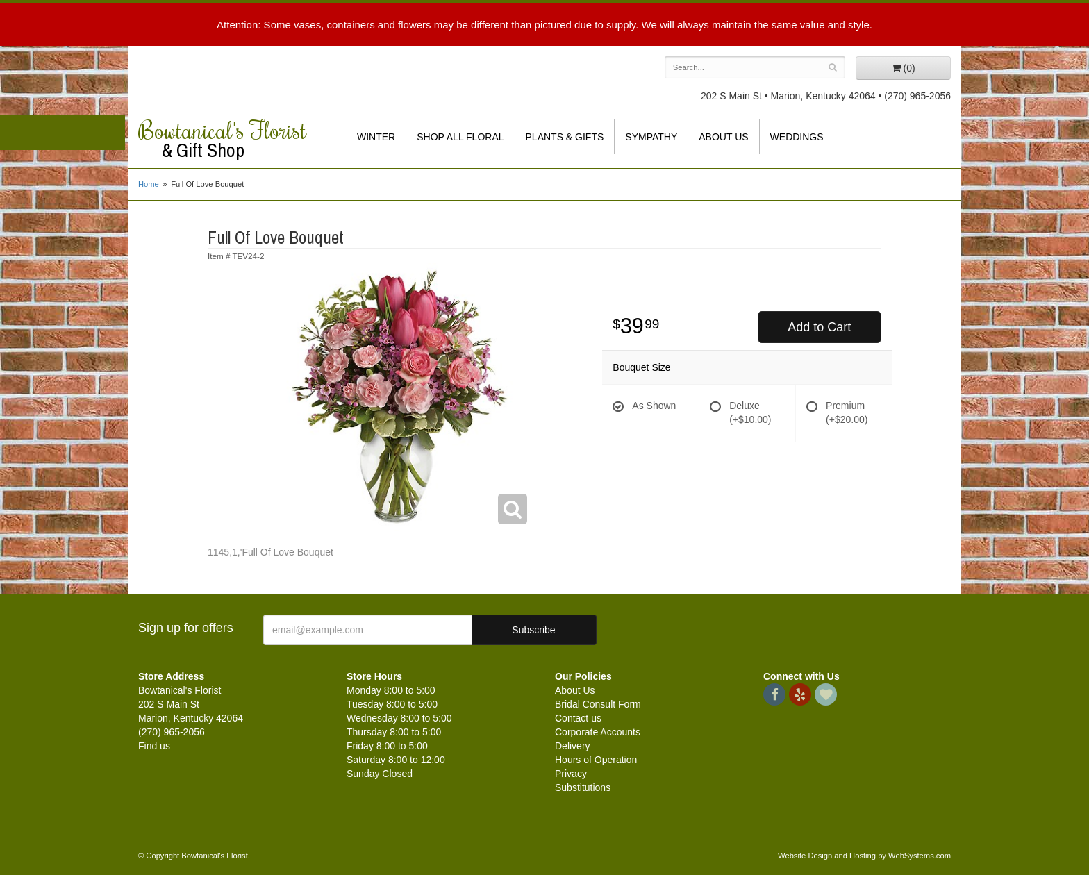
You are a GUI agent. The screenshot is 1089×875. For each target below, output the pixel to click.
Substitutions (582, 787)
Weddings (797, 136)
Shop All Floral (460, 136)
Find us (154, 745)
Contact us (578, 718)
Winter (376, 136)
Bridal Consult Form (598, 704)
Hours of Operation (596, 759)
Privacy (571, 773)
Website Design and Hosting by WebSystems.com (864, 855)
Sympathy (651, 136)
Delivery (572, 745)
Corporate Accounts (597, 732)
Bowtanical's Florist (232, 139)
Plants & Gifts (565, 136)
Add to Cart (819, 327)
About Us (723, 136)
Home (148, 184)
